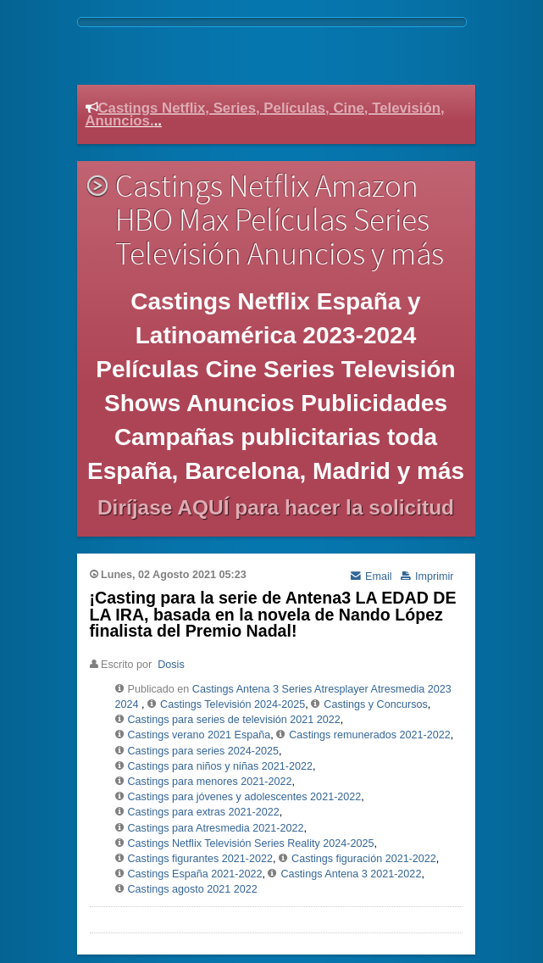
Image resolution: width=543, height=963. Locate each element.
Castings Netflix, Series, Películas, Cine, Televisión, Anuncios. (265, 114)
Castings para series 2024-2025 (204, 751)
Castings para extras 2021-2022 (204, 812)
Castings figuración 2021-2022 (363, 859)
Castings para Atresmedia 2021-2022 (216, 828)
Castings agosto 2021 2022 (193, 889)
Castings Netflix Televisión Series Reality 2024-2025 (251, 843)
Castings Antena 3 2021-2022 (350, 874)
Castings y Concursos (376, 704)
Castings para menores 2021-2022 (210, 782)
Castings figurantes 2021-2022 (201, 859)
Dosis (171, 665)
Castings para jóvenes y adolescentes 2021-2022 (245, 797)
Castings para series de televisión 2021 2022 (234, 720)
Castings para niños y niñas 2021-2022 (220, 766)
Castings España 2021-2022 (195, 874)
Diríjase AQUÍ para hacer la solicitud (275, 507)
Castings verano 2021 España (199, 735)
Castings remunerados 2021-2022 (369, 735)
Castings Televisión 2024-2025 (232, 704)
